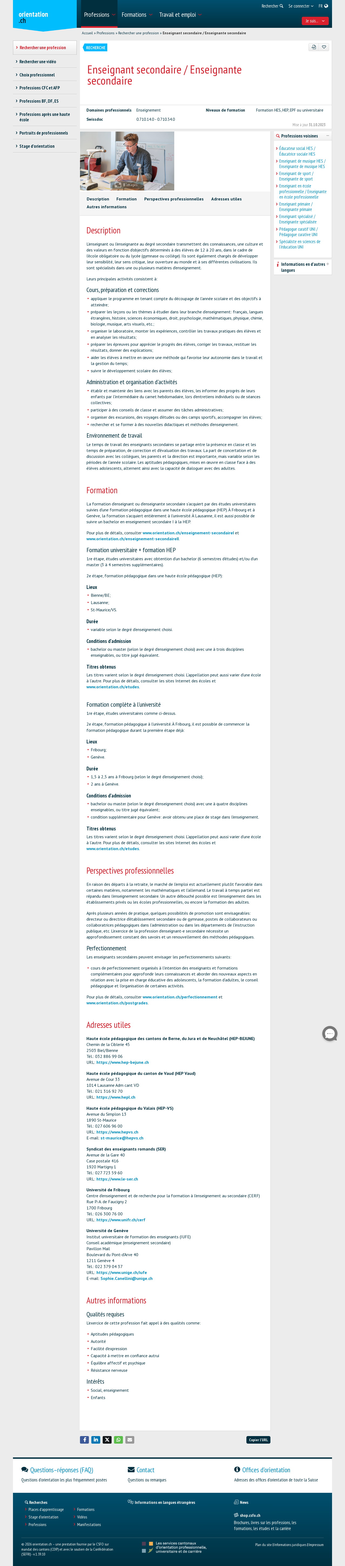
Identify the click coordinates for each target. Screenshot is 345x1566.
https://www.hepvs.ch (117, 1132)
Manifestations (89, 1524)
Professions (106, 33)
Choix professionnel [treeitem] (37, 75)
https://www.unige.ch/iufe (121, 1272)
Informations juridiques (290, 1544)
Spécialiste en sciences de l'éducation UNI (299, 244)
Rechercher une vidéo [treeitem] (37, 62)
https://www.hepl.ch (115, 1097)
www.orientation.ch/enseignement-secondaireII (132, 538)
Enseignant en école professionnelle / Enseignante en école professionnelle (303, 191)
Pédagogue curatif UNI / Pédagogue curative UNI (298, 231)
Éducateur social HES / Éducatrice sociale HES (297, 151)
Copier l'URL (258, 1439)
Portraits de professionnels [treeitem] (43, 133)
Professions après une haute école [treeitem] (44, 117)
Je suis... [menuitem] (315, 21)
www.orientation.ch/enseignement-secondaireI (188, 532)
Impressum (316, 1544)
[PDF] (314, 47)
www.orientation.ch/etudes (112, 686)
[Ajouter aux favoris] (324, 47)
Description (98, 199)
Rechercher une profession (138, 33)
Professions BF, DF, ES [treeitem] (39, 101)
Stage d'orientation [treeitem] (37, 146)
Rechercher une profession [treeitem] (43, 48)
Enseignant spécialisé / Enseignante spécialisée (298, 219)
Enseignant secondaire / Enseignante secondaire (204, 33)
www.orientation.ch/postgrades (117, 1002)
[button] (84, 1440)
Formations (86, 1509)
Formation (126, 199)
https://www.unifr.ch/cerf (120, 1219)
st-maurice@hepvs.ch (122, 1138)
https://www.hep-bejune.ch (122, 1062)
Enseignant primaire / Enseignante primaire (296, 206)
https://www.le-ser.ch (117, 1179)
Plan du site (263, 1544)
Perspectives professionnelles (174, 199)
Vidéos (82, 1517)
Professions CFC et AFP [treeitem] (39, 88)
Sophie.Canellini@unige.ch (127, 1278)
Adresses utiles (226, 199)
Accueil (87, 33)
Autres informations (107, 206)
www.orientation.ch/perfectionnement (180, 997)
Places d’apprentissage (46, 1509)
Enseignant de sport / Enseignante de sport (296, 176)
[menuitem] (99, 14)
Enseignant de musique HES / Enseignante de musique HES (302, 163)
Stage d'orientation (43, 1517)
